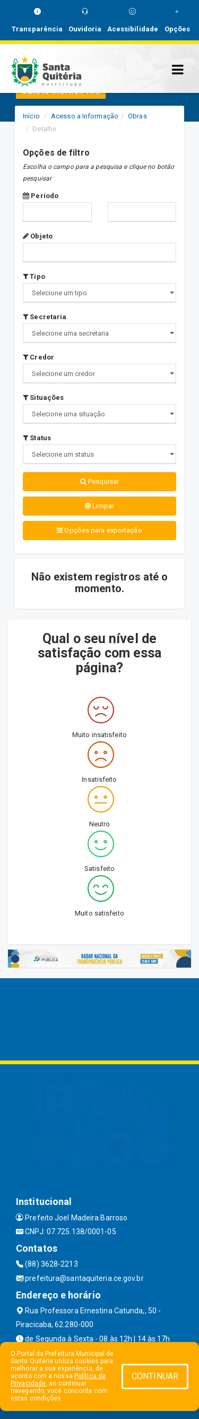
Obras (137, 116)
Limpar (99, 506)
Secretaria (44, 317)
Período (40, 196)
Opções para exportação (99, 530)
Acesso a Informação (84, 116)
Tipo (34, 276)
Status (37, 438)
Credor (38, 357)
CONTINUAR (155, 1376)
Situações (43, 397)
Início (31, 116)
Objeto (38, 236)
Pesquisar (99, 481)
